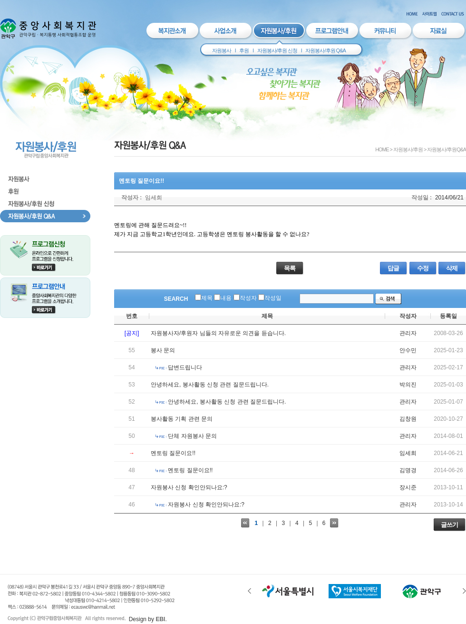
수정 (422, 268)
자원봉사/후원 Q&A (325, 50)
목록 (289, 268)
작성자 (248, 298)
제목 (207, 298)
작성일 (273, 298)
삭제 (451, 268)
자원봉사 (221, 50)
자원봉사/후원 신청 (277, 50)
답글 (393, 268)
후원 (244, 50)
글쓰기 (449, 524)
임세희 (153, 197)
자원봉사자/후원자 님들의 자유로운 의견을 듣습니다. (218, 333)
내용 (226, 298)
